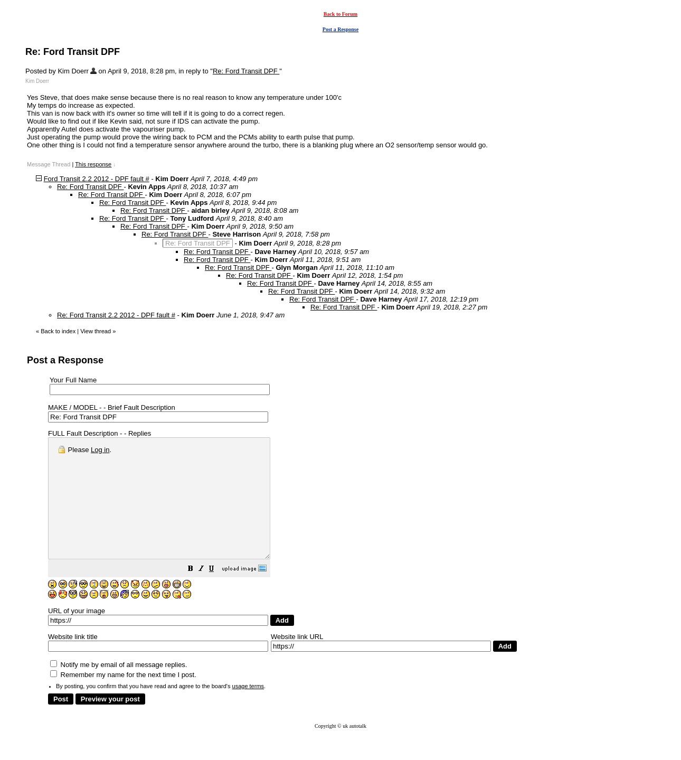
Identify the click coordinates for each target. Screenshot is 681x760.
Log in (100, 450)
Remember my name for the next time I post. (123, 698)
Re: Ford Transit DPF (246, 71)
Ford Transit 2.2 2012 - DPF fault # (96, 179)
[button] (217, 594)
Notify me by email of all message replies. (118, 688)
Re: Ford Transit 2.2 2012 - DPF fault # (116, 315)
